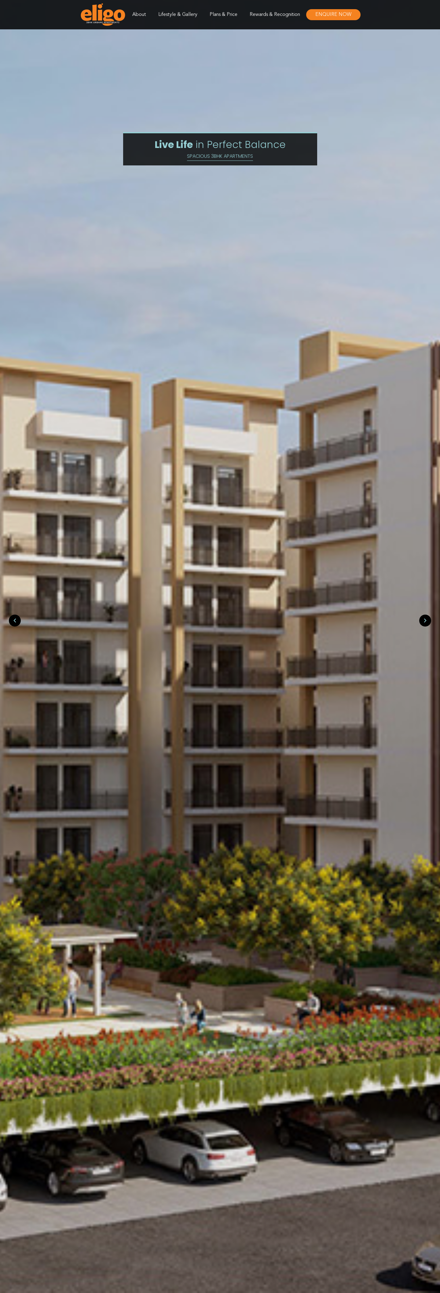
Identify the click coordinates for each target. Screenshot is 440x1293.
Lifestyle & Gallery (177, 14)
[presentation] (15, 621)
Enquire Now (333, 14)
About (139, 14)
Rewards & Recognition (275, 14)
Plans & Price (223, 14)
